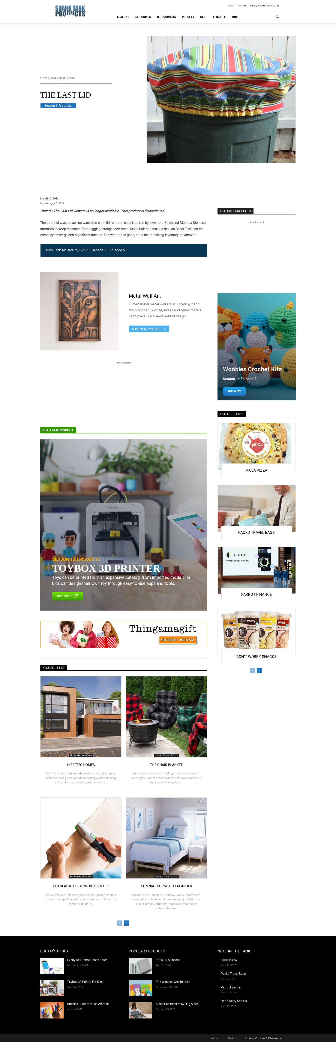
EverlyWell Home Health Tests (87, 960)
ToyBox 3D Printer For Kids (85, 982)
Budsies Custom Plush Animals (88, 1004)
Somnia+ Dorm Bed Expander (166, 886)
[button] (277, 17)
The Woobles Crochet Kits (173, 982)
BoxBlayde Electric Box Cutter (81, 886)
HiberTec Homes (81, 765)
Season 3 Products (58, 105)
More (235, 17)
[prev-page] (119, 923)
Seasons (123, 17)
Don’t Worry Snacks (256, 656)
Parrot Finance (256, 594)
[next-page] (126, 923)
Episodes (219, 17)
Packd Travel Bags (256, 532)
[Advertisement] (123, 395)
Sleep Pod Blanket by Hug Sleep (177, 1004)
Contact (242, 5)
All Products (166, 17)
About (231, 5)
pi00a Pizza (256, 470)
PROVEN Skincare (168, 960)
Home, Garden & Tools (85, 78)
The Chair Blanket (166, 765)
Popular (188, 17)
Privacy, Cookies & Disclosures (264, 5)
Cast (203, 17)
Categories (143, 17)
